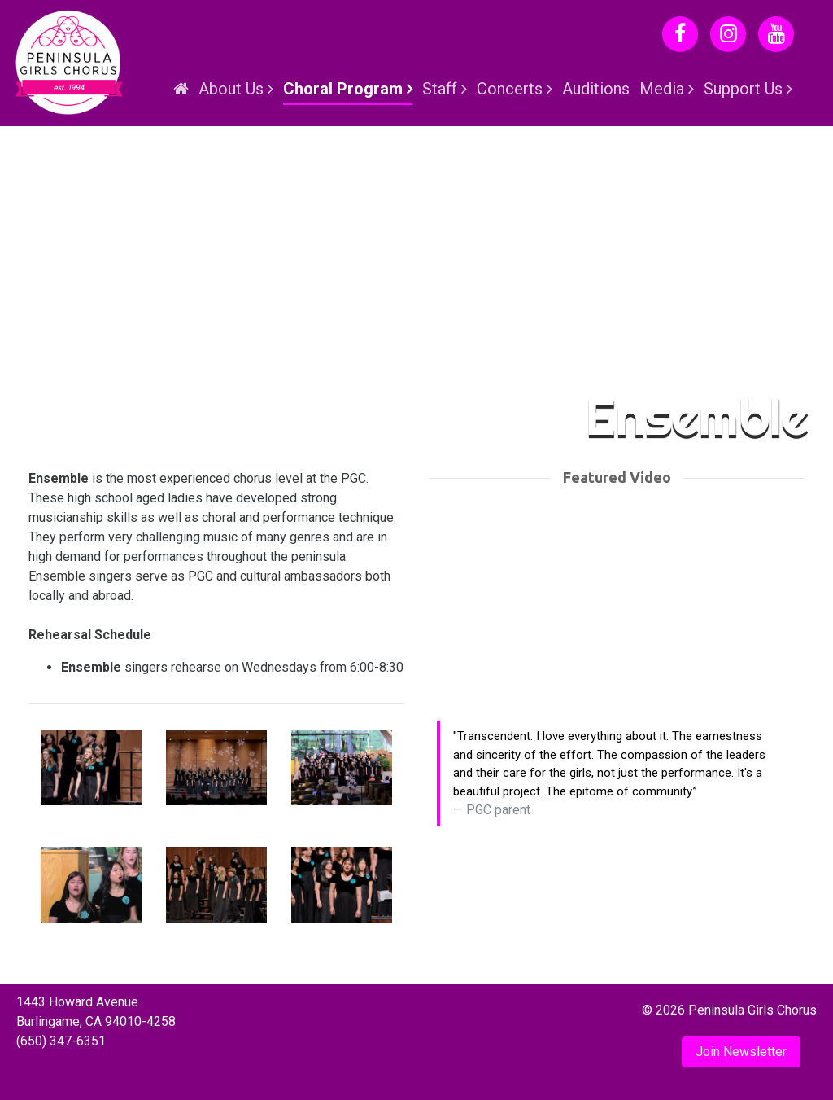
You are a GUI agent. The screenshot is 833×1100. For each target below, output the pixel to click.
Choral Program (343, 89)
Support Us (743, 89)
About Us (231, 89)
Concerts (510, 89)
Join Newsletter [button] (741, 1051)
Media (661, 89)
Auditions (596, 89)
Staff (439, 89)
